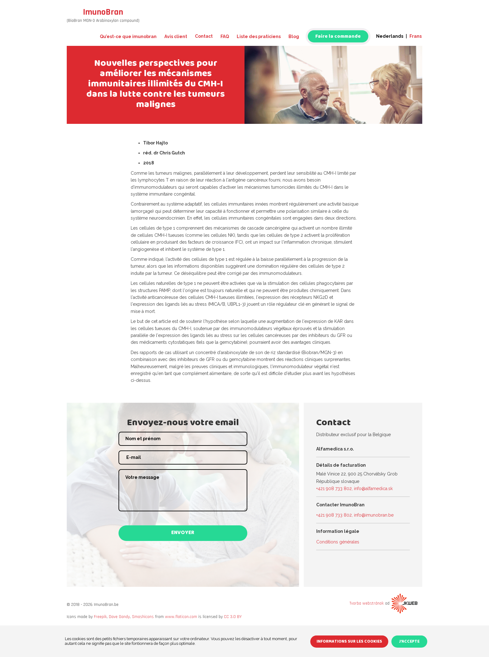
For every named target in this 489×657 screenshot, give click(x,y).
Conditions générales (337, 541)
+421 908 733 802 (334, 488)
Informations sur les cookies (350, 642)
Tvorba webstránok (367, 603)
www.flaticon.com (181, 617)
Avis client (175, 36)
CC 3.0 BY (233, 617)
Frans (415, 36)
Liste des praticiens (259, 36)
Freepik (100, 617)
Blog (293, 36)
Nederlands (389, 36)
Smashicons (143, 617)
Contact (204, 36)
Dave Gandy (119, 617)
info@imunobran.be (374, 515)
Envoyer (182, 533)
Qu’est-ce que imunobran (128, 36)
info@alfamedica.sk (373, 488)
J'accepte (410, 642)
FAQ (224, 36)
